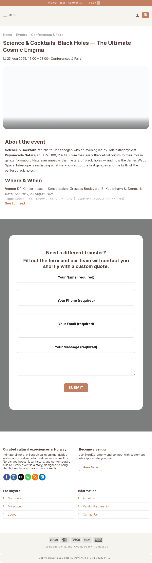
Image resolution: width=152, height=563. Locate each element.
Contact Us (75, 2)
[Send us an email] (21, 477)
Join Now (90, 467)
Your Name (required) (76, 277)
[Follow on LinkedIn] (42, 477)
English (96, 3)
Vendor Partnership (96, 506)
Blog (63, 2)
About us (89, 498)
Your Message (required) (76, 347)
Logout (12, 514)
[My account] (137, 15)
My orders (15, 498)
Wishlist (52, 2)
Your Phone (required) (76, 300)
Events (21, 35)
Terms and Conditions (58, 546)
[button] (9, 15)
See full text (15, 203)
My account (15, 506)
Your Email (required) (76, 324)
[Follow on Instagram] (13, 477)
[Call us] (28, 477)
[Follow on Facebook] (6, 477)
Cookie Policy (83, 546)
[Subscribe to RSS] (35, 477)
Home (7, 35)
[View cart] (145, 15)
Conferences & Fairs (47, 35)
